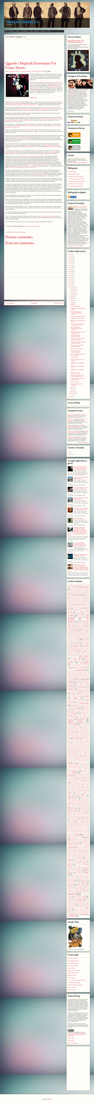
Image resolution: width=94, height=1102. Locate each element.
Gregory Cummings (76, 706)
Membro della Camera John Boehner (54, 146)
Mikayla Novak (77, 807)
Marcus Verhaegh (75, 785)
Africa (73, 587)
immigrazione (76, 718)
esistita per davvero (72, 94)
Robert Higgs (73, 850)
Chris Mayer (76, 635)
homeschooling (71, 715)
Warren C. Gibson (83, 906)
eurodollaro (75, 679)
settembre (73, 294)
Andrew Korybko (84, 598)
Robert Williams (76, 852)
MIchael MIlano (80, 802)
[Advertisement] (34, 50)
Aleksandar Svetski (75, 589)
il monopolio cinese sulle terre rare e (76, 426)
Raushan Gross (76, 841)
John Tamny (76, 747)
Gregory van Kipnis (85, 706)
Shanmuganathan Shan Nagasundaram (75, 867)
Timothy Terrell (84, 891)
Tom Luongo (76, 892)
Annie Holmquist (76, 601)
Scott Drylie (70, 863)
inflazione (70, 720)
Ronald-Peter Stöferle (79, 855)
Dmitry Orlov (73, 664)
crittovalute (86, 646)
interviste (84, 723)
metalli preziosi (72, 798)
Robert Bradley (76, 849)
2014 (70, 279)
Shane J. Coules (81, 865)
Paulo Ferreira (70, 828)
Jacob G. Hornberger (78, 727)
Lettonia (83, 771)
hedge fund (75, 713)
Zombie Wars (71, 916)
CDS (71, 633)
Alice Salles (71, 593)
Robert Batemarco (80, 847)
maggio (72, 302)
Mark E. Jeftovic (85, 786)
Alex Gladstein (85, 589)
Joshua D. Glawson (80, 754)
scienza (84, 862)
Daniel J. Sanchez (83, 650)
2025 (70, 257)
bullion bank (76, 629)
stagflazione (79, 872)
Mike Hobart (84, 807)
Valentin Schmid (75, 898)
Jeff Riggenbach (86, 737)
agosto (72, 296)
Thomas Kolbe (78, 888)
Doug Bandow (70, 666)
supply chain (83, 880)
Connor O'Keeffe (71, 645)
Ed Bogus (70, 671)
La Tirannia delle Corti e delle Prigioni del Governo (77, 339)
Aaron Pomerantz (77, 585)
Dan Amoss (72, 647)
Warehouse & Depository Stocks (75, 985)
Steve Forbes (82, 877)
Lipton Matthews (71, 774)
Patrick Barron (72, 823)
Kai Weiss (83, 756)
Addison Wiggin (79, 586)
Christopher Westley (82, 638)
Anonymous (70, 414)
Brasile (84, 624)
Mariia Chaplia (70, 786)
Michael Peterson (84, 803)
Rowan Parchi (76, 856)
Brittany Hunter (73, 628)
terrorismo (34, 71)
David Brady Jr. (78, 652)
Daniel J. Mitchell (73, 650)
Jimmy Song (70, 741)
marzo (72, 389)
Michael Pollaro (71, 804)
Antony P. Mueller (72, 603)
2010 (70, 396)
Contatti (48, 31)
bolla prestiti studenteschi (82, 621)
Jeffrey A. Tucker (74, 738)
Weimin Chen (79, 907)
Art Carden (74, 606)
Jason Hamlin (84, 733)
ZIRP (84, 914)
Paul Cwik (75, 825)
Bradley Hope (81, 622)
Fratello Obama (47, 145)
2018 (70, 271)
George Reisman (80, 695)
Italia (74, 724)
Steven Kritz (74, 879)
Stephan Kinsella (85, 875)
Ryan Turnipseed (84, 859)
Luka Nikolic (85, 779)
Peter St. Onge (84, 831)
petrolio (77, 834)
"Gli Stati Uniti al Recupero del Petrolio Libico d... (77, 379)
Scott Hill (76, 863)
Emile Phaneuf (79, 674)
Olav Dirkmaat (82, 820)
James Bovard (71, 729)
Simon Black (78, 869)
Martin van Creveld (82, 791)
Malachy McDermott (75, 782)
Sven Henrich (71, 881)
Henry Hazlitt (73, 714)
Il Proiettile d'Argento (75, 373)
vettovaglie (79, 900)
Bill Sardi (77, 612)
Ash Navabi (85, 607)
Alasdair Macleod (84, 587)
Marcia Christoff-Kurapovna (79, 784)
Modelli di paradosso (78, 518)
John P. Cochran (80, 745)
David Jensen (76, 655)
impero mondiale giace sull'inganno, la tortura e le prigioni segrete (21, 104)
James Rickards (71, 732)
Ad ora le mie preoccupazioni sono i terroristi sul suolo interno (22, 167)
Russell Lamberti (71, 858)
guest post (76, 709)
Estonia (69, 678)
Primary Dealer (71, 977)
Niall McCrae (73, 813)
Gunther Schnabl (85, 709)
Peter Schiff (76, 831)
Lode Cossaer (79, 775)
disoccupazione (84, 663)
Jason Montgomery (71, 734)
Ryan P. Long (76, 859)
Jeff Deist (79, 737)
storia (74, 880)
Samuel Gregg (72, 862)
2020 (70, 267)
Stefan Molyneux (76, 875)
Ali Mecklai (87, 591)
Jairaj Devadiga (76, 728)
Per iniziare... (11, 31)
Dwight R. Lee (83, 668)
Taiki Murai (70, 883)
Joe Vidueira (82, 742)
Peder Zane (77, 828)
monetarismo (71, 809)
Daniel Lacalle (80, 651)
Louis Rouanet (82, 777)
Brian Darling (75, 626)
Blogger (49, 1099)
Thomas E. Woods (78, 887)
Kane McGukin (76, 758)
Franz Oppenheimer (79, 686)
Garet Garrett (78, 690)
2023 (70, 261)
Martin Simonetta (71, 791)
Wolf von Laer (76, 912)
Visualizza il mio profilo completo (75, 245)
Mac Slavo (70, 781)
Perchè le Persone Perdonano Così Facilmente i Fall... (77, 324)
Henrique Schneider (85, 713)
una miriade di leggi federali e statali (40, 174)
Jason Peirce (86, 734)
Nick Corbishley (81, 813)
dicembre (73, 287)
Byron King (84, 629)
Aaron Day (70, 585)
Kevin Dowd (75, 762)
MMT (69, 808)
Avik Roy (76, 608)
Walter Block (82, 905)
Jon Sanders (86, 749)
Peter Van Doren (78, 833)
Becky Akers (11, 71)
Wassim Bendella (71, 907)
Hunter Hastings (71, 717)
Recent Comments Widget (84, 442)
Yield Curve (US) (72, 989)
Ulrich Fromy (77, 897)
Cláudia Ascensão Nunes (84, 641)
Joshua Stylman (79, 755)
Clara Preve (75, 641)
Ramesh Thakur (80, 840)
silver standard (71, 869)
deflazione (80, 658)
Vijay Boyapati (78, 901)
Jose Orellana (84, 751)
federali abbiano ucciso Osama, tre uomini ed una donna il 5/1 (30, 125)
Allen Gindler (84, 593)
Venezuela (70, 900)
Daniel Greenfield (85, 649)
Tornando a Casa (74, 381)
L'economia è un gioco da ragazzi (76, 176)
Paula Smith (84, 826)
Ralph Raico (72, 840)
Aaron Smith (84, 585)
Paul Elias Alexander (83, 825)
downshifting (71, 667)
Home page (34, 303)
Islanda (69, 724)
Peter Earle (77, 830)
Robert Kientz (80, 850)
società (79, 871)
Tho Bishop (70, 887)
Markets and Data (72, 975)
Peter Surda (70, 833)
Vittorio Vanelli (74, 904)
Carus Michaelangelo (78, 631)
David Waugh (73, 658)
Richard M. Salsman (83, 844)
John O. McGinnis (71, 745)
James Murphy (75, 731)
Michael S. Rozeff (72, 806)
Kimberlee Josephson (83, 763)
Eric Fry (80, 675)
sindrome (54, 85)
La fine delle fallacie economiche (75, 186)
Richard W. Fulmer (79, 846)
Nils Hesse (83, 817)
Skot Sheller (72, 871)
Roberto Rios (70, 854)
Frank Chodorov (80, 683)
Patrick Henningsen (71, 824)
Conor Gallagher (80, 645)
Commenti (72, 454)
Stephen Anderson (80, 876)
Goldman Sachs (80, 702)
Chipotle (83, 633)
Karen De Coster (84, 758)
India (84, 718)
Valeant (69, 898)
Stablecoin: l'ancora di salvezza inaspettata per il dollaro (81, 555)
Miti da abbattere (24, 31)
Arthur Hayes (82, 606)
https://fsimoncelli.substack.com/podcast (77, 162)
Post (70, 452)
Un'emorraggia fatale (75, 306)
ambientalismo (71, 594)
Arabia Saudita (71, 604)
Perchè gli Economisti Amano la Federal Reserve (77, 332)
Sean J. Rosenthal (79, 864)
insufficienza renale (43, 109)
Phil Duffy (85, 834)
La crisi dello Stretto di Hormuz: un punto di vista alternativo (81, 488)
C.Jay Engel (70, 630)
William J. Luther (79, 910)
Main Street (85, 781)
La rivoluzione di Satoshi (73, 174)
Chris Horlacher (82, 634)
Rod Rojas (77, 854)
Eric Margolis (86, 675)
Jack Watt (70, 727)
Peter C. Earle (70, 830)
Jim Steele (85, 740)
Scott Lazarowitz (84, 863)
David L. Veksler (83, 655)
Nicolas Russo (81, 816)
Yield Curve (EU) (72, 987)
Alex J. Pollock (73, 590)
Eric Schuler (77, 677)
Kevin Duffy (84, 762)
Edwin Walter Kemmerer (82, 673)
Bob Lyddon (80, 615)
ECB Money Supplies (73, 965)
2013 (70, 281)
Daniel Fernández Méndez (74, 649)
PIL (85, 836)
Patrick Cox (79, 823)
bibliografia (82, 611)
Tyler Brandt (82, 895)
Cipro (69, 641)
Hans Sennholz (84, 710)
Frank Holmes (80, 685)
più (54, 102)
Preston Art (78, 837)
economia (79, 670)
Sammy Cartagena (85, 860)
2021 (70, 265)
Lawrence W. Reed (71, 770)
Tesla (86, 886)
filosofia (71, 682)
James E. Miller (79, 729)
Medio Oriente (80, 795)
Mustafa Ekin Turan (83, 811)
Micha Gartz (84, 798)
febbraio (73, 391)
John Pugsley (75, 746)
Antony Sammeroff (83, 603)
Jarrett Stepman (76, 733)
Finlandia (79, 682)
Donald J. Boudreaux (82, 664)
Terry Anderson (79, 886)
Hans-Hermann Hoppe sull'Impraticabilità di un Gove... (76, 313)
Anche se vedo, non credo (76, 348)
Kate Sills (75, 760)
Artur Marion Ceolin (77, 607)
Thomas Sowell (75, 890)
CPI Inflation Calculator (73, 963)
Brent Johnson (81, 625)
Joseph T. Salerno (83, 753)
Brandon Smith (77, 624)
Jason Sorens (71, 736)
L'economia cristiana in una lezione (76, 179)
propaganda (28, 71)
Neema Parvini (79, 812)
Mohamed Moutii (84, 808)
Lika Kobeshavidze (83, 773)
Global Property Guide (73, 972)
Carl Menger (82, 630)
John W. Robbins (72, 749)
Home (6, 31)
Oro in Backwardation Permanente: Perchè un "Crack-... (76, 328)
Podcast (31, 31)
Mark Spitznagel (81, 787)
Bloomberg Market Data (73, 960)
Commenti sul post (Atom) (36, 308)
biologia (79, 614)
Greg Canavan (81, 705)
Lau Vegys (78, 767)
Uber (88, 895)
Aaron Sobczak (71, 586)
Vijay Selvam (75, 902)
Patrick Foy (85, 823)
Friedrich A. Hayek (82, 689)
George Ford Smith (83, 693)
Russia (80, 858)
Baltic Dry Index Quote (73, 958)
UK (70, 897)
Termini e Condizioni (72, 1043)
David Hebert (81, 654)
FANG (69, 681)
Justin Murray (76, 756)
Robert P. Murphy (77, 851)
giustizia (81, 699)
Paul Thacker (77, 826)
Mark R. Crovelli (73, 787)
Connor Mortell (85, 643)
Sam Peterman (77, 860)
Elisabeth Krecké (71, 674)
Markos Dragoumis (77, 789)
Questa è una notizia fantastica (51, 152)
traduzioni (39, 71)
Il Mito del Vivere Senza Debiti (77, 316)
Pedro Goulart (84, 828)
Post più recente (9, 303)
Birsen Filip (86, 614)
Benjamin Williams (73, 611)
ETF (74, 678)
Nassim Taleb (70, 812)
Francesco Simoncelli (81, 207)
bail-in (81, 608)
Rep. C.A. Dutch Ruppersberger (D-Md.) (36, 164)
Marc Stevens (70, 784)
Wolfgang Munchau (85, 912)
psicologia (73, 839)
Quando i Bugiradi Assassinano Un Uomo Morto (77, 354)
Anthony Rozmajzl (84, 601)
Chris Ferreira (75, 634)
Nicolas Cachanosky (72, 816)
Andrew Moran (71, 599)
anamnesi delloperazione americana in (77, 415)
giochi (76, 699)
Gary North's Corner (83, 692)
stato (87, 873)
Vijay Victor (82, 902)
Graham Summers (74, 703)
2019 (70, 269)
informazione (81, 720)
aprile (72, 387)
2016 (70, 275)
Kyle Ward (85, 766)
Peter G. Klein (84, 830)
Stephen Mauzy (75, 877)
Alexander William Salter (78, 591)
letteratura (75, 771)
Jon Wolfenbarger (73, 750)
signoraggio (83, 868)
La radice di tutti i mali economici (75, 183)
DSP (69, 668)
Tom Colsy (70, 892)
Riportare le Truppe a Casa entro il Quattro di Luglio (76, 375)
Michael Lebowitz (77, 800)
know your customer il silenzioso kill (78, 432)
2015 (70, 277)
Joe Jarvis (75, 742)
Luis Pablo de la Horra (77, 779)
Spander (70, 425)
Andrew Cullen (76, 598)
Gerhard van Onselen (76, 696)
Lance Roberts (71, 767)
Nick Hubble (77, 814)
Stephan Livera (72, 876)
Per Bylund (74, 829)
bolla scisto (73, 622)
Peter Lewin (70, 831)
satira (78, 862)
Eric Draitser (74, 675)
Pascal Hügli (86, 821)
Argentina (80, 604)
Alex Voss (81, 590)
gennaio (73, 394)
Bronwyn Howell (82, 628)
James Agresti (84, 728)
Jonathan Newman (83, 750)
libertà (74, 773)
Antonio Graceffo (71, 602)
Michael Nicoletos (76, 803)
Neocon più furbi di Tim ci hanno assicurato (29, 156)
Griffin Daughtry (72, 708)
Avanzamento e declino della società (76, 181)
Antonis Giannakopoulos (82, 602)
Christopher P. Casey (72, 638)
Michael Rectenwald (81, 804)
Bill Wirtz (83, 612)
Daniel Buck (86, 647)
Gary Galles (71, 692)
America (81, 594)
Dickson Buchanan (78, 661)
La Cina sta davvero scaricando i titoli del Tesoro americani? (81, 509)
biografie (73, 614)
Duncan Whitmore (75, 668)
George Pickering (71, 695)
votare (74, 905)
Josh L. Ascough (71, 754)
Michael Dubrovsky (71, 799)
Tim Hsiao (70, 891)
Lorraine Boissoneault (73, 777)
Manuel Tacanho (84, 782)
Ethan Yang (79, 678)
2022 (70, 263)
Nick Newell (84, 814)
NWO (79, 819)
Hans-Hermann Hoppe (72, 712)
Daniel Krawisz (71, 651)
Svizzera (84, 881)
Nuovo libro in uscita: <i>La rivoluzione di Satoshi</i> (76, 41)
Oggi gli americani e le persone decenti (21, 138)
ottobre (72, 292)
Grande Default (84, 703)
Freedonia (23, 71)
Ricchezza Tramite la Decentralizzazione (75, 351)
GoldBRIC (72, 304)
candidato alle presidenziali (11, 152)
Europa (83, 679)
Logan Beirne (86, 775)
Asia (69, 608)
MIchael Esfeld (81, 799)
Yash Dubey (78, 913)
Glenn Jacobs (75, 700)
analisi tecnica (77, 595)
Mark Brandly (77, 786)
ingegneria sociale (73, 723)
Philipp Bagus (71, 836)
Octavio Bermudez (73, 820)
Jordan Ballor (70, 751)
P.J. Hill (79, 821)
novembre (73, 289)
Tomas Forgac (84, 892)
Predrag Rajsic (71, 837)
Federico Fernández (77, 681)
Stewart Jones (81, 879)
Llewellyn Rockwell (82, 774)
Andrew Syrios (80, 599)
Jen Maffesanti (86, 738)
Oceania (87, 819)
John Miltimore (84, 743)
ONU (74, 821)
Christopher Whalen (71, 639)
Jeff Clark (74, 737)
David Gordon (72, 654)
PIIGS (79, 836)
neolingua (86, 812)
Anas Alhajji (72, 597)
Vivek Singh (81, 904)
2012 (70, 284)
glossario (82, 700)
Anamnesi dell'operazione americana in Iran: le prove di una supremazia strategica (80, 468)
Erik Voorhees (84, 677)
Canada (76, 630)
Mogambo (75, 808)
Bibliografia (36, 31)
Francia (71, 683)
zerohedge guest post (74, 914)
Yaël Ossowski (72, 913)
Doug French (78, 666)
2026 (70, 254)
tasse (79, 883)
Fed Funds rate (71, 968)
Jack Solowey (84, 725)
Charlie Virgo (76, 633)
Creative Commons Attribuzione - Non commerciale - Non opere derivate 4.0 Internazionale (77, 1034)
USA (42, 71)
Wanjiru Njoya (75, 906)
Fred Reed (75, 687)
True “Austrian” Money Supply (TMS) (76, 980)
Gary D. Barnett (86, 690)
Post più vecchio (58, 303)
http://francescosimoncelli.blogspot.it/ (32, 226)
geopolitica (73, 693)
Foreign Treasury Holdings (74, 970)
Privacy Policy (71, 1038)
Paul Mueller (70, 826)
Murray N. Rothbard (72, 811)
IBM (84, 717)
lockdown (70, 775)
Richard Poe (70, 846)
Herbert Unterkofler (83, 714)
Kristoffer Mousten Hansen (74, 766)
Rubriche (17, 31)
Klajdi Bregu (77, 764)
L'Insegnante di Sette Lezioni (77, 318)
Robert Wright (84, 852)
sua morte (28, 109)
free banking (83, 687)
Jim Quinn (79, 740)
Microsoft (81, 806)
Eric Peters (71, 677)
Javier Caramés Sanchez (80, 736)
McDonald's (85, 794)
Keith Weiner (82, 760)
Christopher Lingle (83, 637)
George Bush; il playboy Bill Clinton (29, 146)
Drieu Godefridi (79, 667)
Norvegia (73, 819)
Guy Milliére (72, 710)
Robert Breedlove (85, 849)
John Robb (82, 746)
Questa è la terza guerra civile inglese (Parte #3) (81, 478)
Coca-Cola (85, 642)
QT (88, 839)
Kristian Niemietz (84, 764)
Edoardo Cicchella (76, 671)
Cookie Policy (71, 1040)
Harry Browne (82, 712)
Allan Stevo (78, 593)
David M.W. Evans (72, 656)
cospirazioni (17, 71)
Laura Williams (85, 767)
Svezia (78, 881)
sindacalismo (86, 869)
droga (85, 667)
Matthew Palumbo (77, 794)
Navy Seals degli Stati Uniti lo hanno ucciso (33, 110)
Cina (78, 639)
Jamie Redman (81, 732)
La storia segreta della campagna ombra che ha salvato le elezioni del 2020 (80, 544)
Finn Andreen (86, 682)
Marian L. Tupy (84, 785)
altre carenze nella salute (55, 109)
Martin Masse (75, 790)
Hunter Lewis (79, 717)
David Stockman (84, 657)
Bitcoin (72, 615)
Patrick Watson (80, 824)
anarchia (87, 595)
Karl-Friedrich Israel (79, 759)
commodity (76, 643)
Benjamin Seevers (85, 609)
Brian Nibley (81, 626)
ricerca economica (73, 843)
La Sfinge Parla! (74, 357)
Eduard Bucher (71, 673)
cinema (85, 639)
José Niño (77, 751)
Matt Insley (78, 793)
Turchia (76, 895)
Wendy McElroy (79, 909)
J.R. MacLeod (77, 725)
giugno (72, 300)
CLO (79, 642)
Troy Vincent (70, 895)
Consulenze (43, 31)
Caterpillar (86, 631)
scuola (69, 864)
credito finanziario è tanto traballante (13, 103)
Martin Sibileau (83, 790)
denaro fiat (76, 660)
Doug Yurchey (86, 666)
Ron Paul (70, 855)
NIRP (87, 817)
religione (84, 841)
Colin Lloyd (70, 643)
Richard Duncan (85, 843)
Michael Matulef (86, 800)
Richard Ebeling (72, 844)
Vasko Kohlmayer (84, 898)
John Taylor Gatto (85, 747)
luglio (72, 298)
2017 (70, 273)
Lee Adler (79, 770)
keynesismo (71, 763)
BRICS (87, 626)
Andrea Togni (80, 597)
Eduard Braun (84, 671)
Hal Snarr (78, 710)
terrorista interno (30, 129)
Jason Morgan (79, 734)
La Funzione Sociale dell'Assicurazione (75, 336)
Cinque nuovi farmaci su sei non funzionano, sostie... (78, 342)
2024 (70, 259)
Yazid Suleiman (86, 913)
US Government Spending (74, 982)
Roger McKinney (84, 854)
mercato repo (82, 796)
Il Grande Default (72, 171)
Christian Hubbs (75, 637)
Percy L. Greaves (83, 829)
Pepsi (69, 829)
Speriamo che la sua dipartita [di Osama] (46, 216)
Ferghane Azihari (85, 681)
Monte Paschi (82, 809)
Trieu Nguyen (84, 894)
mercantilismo (71, 796)
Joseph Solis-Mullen (72, 753)
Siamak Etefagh (76, 868)
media (69, 795)
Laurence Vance (71, 768)
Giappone (75, 697)
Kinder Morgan (70, 764)
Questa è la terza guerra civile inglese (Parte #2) (81, 498)
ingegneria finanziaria (75, 721)
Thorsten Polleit (83, 890)
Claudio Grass (72, 642)
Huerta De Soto (82, 715)
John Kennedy (76, 743)
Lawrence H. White (82, 768)
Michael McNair (72, 802)
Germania (86, 696)
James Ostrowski (83, 731)
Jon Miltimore (79, 749)
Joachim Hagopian (79, 741)
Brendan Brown (71, 625)
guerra (78, 708)
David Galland (86, 652)
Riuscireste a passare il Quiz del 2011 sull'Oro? (77, 346)
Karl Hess (70, 759)
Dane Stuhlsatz (80, 647)
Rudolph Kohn (84, 856)
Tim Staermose (77, 891)
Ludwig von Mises (79, 778)
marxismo (70, 793)
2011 (70, 286)
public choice (82, 839)
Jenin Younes (72, 740)
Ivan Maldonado (83, 724)
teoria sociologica (82, 884)
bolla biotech (80, 617)
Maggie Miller (77, 781)
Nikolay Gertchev (76, 817)
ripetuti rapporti (19, 109)
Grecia (72, 705)
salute (69, 860)
